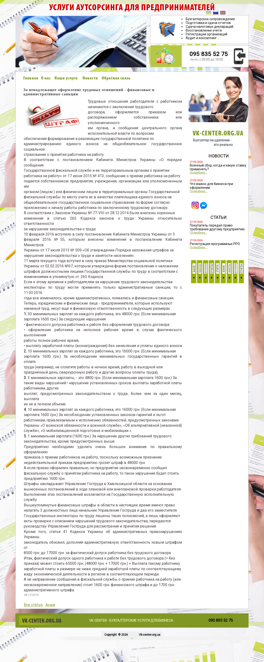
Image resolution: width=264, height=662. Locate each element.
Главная (30, 78)
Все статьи (33, 604)
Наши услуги (66, 78)
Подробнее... (198, 172)
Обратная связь (116, 78)
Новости (90, 78)
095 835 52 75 (209, 54)
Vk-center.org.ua (149, 634)
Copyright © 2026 (116, 634)
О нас (46, 78)
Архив (50, 605)
